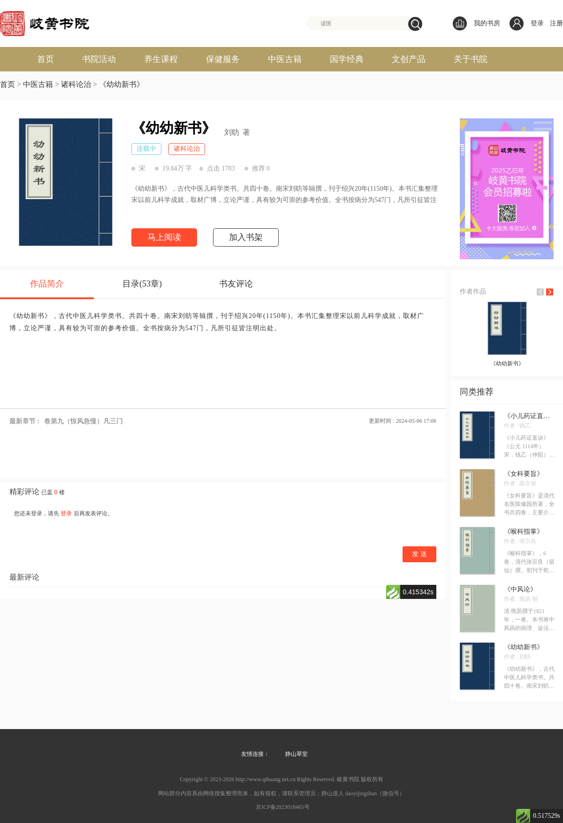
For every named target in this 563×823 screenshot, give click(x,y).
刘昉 (231, 132)
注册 (556, 23)
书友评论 (236, 283)
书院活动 (99, 59)
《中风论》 (520, 589)
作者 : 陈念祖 (520, 483)
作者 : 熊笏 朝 (521, 599)
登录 (537, 23)
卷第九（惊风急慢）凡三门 (83, 421)
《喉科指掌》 (523, 531)
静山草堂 (296, 754)
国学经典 (347, 59)
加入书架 (246, 237)
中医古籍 (285, 59)
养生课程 (161, 59)
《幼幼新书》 (121, 84)
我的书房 (476, 23)
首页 (45, 59)
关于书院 (470, 59)
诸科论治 (76, 84)
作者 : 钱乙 (517, 425)
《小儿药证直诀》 (529, 416)
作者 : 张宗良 (520, 541)
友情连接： (255, 754)
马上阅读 (164, 237)
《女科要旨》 (523, 474)
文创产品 (409, 59)
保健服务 (223, 59)
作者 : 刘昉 (517, 657)
